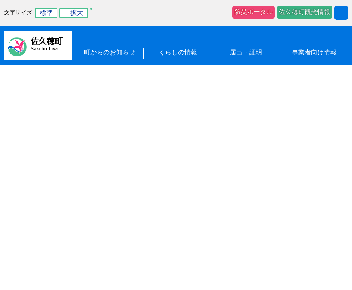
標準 (46, 12)
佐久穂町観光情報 (304, 11)
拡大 (76, 12)
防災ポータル (253, 11)
